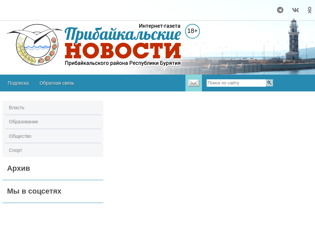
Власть (17, 107)
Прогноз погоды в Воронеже (26, 13)
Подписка (18, 83)
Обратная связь (57, 83)
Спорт (15, 150)
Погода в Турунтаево (26, 7)
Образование (23, 121)
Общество (20, 136)
